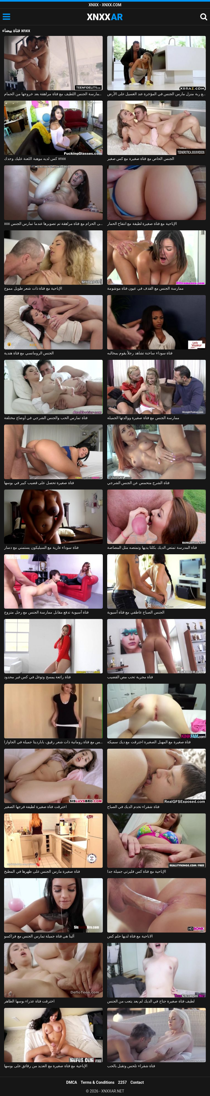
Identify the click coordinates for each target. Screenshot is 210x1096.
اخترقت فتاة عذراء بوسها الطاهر (29, 1001)
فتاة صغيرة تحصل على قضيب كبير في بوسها (39, 483)
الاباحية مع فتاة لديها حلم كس (130, 936)
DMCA (71, 1082)
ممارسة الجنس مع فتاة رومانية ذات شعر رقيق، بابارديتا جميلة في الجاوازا (53, 742)
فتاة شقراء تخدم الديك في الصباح (133, 806)
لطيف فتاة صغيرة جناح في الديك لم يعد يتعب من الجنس (151, 1001)
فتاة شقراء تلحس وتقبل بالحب (131, 1066)
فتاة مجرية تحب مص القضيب (130, 677)
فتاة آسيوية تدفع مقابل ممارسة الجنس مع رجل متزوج (46, 612)
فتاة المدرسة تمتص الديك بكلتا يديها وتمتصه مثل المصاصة (152, 547)
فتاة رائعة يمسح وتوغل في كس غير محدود (37, 677)
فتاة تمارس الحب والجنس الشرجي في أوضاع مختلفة (45, 418)
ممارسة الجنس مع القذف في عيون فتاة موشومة (145, 288)
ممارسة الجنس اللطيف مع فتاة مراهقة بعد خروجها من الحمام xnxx (53, 94)
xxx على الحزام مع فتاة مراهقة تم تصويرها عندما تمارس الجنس (53, 223)
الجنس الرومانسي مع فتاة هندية (29, 353)
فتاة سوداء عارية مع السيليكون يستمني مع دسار (41, 547)
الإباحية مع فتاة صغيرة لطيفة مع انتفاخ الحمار (142, 223)
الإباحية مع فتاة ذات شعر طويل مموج (33, 288)
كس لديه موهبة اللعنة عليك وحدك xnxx (35, 158)
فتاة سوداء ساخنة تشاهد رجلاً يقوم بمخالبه (140, 353)
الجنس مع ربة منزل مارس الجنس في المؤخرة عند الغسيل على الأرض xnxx (156, 94)
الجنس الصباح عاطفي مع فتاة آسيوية (135, 612)
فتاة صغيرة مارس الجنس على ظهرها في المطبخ (42, 871)
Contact (137, 1082)
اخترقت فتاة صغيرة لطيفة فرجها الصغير (35, 806)
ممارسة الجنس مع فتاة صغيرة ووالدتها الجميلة (143, 418)
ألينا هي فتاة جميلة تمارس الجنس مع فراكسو (39, 936)
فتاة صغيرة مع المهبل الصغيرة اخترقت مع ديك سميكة (149, 742)
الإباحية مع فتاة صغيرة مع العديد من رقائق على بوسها (45, 1066)
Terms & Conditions (97, 1082)
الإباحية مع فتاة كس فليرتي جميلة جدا (136, 871)
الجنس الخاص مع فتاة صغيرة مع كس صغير (140, 158)
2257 (122, 1082)
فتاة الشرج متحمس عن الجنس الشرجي (138, 483)
